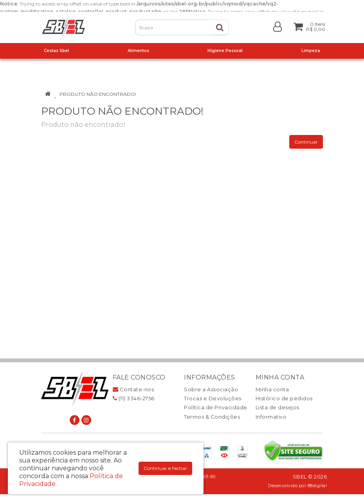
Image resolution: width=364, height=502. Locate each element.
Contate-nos (133, 389)
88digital (317, 485)
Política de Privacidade (215, 407)
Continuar (306, 142)
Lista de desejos (277, 407)
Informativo (271, 417)
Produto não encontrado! (97, 94)
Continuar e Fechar (165, 468)
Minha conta (272, 389)
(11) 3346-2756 (134, 398)
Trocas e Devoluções (212, 398)
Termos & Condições (212, 417)
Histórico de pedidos (284, 398)
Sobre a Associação (211, 389)
